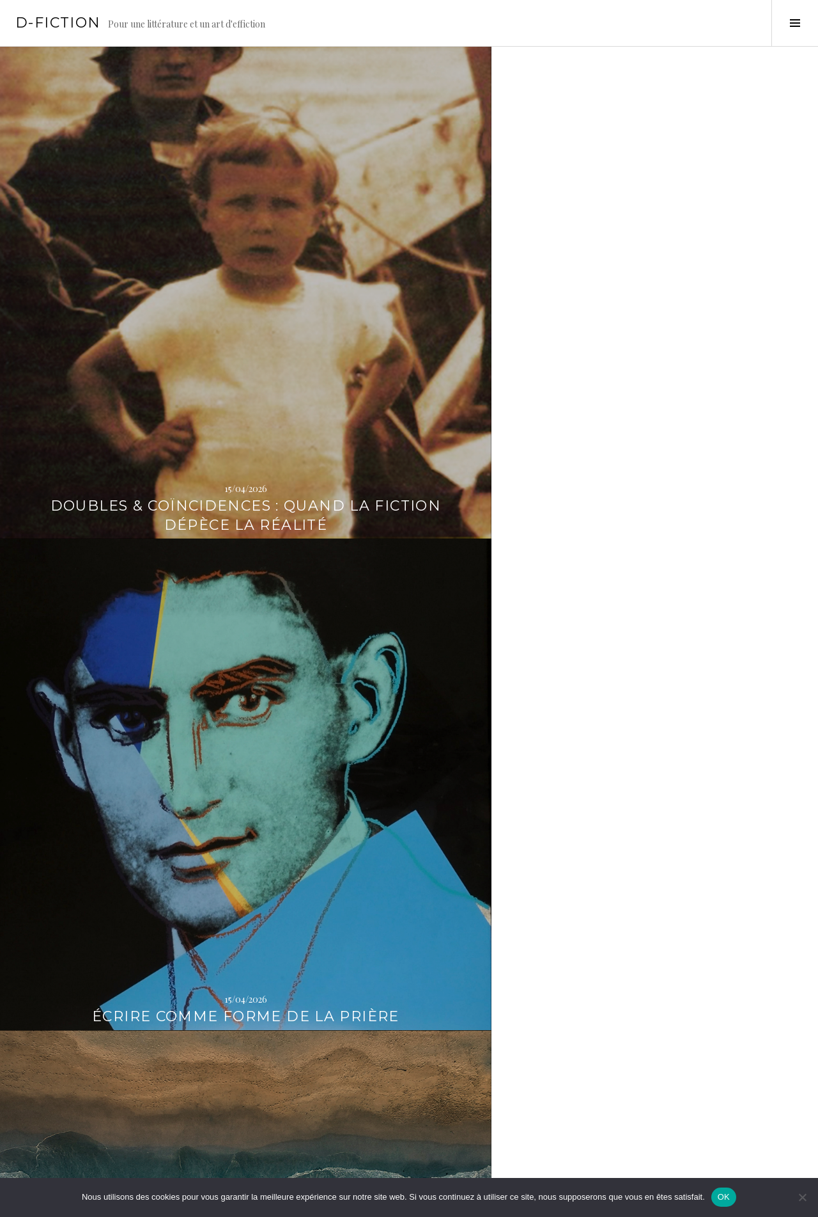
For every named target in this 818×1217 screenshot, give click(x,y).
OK (724, 1197)
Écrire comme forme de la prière (409, 296)
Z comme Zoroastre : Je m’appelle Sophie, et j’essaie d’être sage (408, 559)
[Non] (802, 1197)
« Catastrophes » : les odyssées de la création (681, 569)
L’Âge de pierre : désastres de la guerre (409, 842)
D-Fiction (57, 22)
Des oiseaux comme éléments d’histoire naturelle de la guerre (136, 559)
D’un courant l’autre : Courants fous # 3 (409, 1115)
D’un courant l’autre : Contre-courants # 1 (682, 296)
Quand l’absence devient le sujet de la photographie (136, 833)
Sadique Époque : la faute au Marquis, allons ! (681, 1115)
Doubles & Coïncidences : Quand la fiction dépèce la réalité (136, 287)
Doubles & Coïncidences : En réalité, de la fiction (136, 1115)
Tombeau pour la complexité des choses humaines (681, 833)
